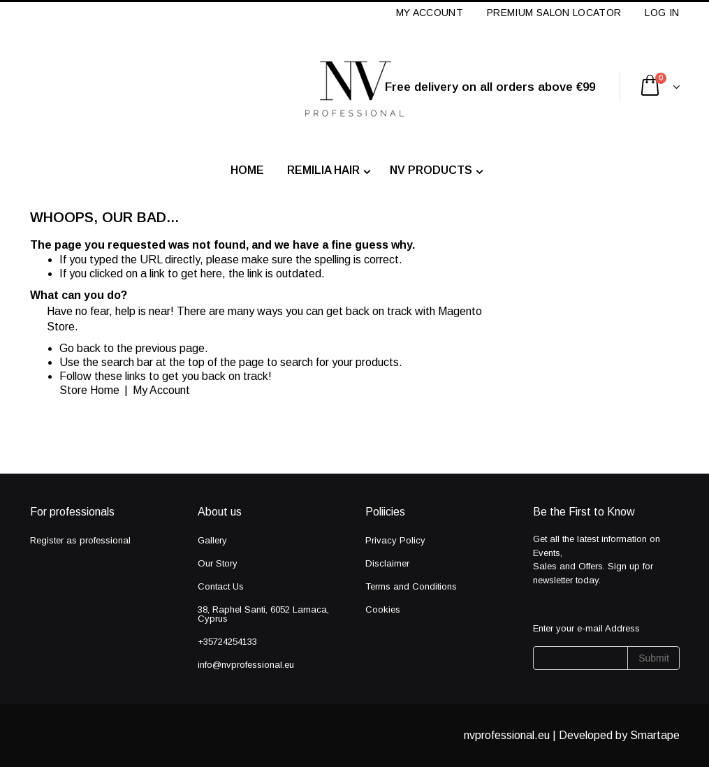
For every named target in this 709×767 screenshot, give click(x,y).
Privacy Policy (395, 540)
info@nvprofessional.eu (246, 664)
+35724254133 (227, 641)
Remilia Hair (323, 170)
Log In (662, 12)
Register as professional (80, 540)
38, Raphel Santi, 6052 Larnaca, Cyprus (263, 614)
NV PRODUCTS (431, 170)
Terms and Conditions (411, 586)
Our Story (217, 563)
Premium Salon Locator (554, 12)
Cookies (382, 609)
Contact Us (221, 586)
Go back (80, 348)
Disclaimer (387, 563)
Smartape (655, 735)
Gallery (212, 540)
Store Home (89, 390)
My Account (430, 12)
